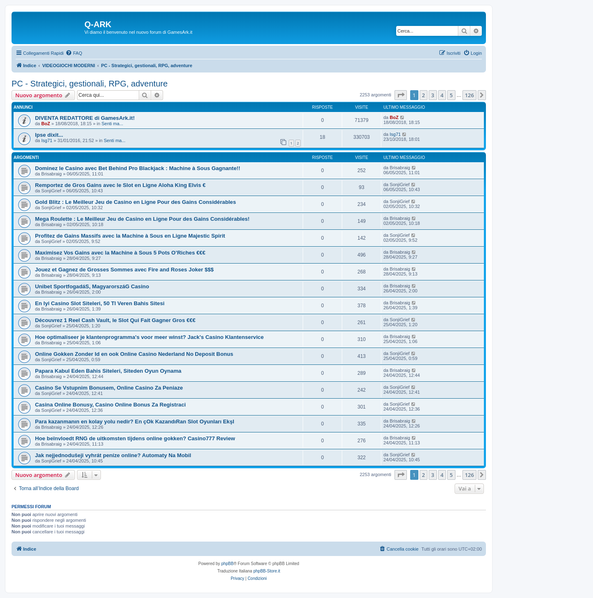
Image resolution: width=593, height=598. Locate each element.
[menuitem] (73, 53)
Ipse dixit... (49, 135)
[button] (401, 95)
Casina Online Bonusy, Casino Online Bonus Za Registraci (110, 405)
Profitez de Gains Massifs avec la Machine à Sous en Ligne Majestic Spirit (130, 236)
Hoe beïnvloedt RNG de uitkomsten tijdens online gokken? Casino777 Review (135, 438)
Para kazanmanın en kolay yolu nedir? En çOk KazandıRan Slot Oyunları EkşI (134, 421)
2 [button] (423, 95)
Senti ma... (112, 123)
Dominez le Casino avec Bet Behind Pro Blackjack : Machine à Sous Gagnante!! (137, 168)
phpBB (227, 563)
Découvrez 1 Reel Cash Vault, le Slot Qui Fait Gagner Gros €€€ (115, 320)
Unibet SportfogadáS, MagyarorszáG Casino (92, 286)
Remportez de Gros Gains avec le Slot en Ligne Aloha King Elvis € (120, 185)
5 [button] (451, 95)
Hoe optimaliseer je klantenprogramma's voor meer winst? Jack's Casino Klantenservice (149, 337)
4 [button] (442, 95)
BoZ (45, 123)
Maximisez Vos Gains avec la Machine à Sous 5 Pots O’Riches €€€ (120, 253)
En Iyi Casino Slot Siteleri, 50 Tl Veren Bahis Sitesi (99, 303)
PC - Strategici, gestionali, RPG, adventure (90, 83)
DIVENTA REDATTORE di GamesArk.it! (85, 118)
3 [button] (432, 95)
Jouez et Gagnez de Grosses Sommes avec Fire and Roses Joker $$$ (124, 269)
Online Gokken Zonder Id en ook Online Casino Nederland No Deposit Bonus (134, 354)
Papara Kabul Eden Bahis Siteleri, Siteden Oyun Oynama (108, 371)
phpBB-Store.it (266, 571)
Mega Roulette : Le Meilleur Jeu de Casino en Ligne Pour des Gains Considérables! (142, 219)
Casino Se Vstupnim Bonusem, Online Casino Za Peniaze (109, 388)
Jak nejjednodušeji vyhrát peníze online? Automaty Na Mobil (113, 455)
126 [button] (469, 95)
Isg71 (46, 140)
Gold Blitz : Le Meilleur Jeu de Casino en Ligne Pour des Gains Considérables (135, 202)
